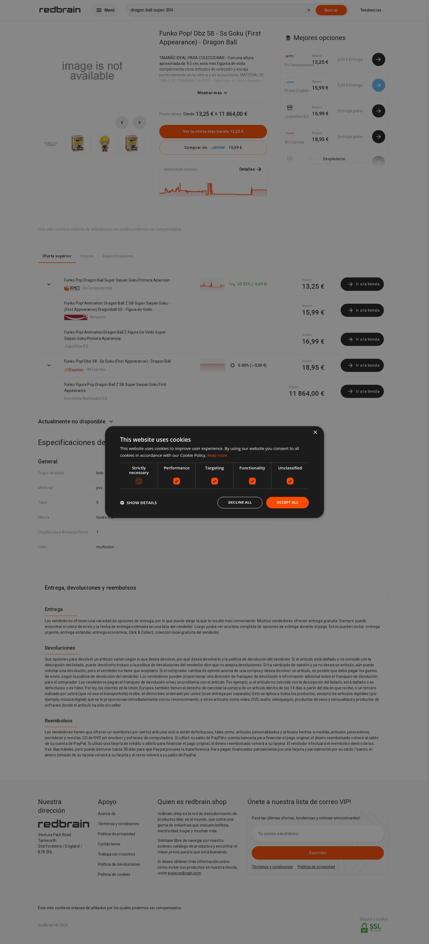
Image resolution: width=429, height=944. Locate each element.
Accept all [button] (286, 502)
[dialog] (214, 472)
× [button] (315, 432)
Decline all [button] (237, 502)
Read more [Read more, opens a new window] (217, 454)
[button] (138, 502)
